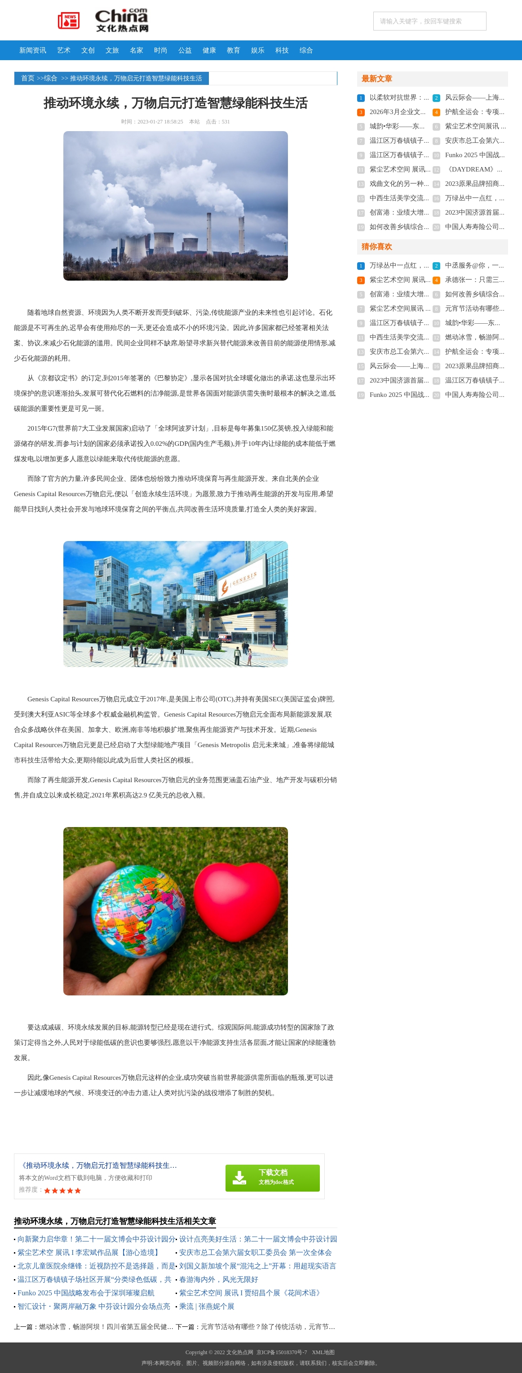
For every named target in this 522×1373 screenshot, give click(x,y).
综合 (306, 50)
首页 (28, 78)
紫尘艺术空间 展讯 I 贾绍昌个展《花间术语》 (251, 1293)
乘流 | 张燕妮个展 (206, 1306)
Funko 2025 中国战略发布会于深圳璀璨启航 (86, 1293)
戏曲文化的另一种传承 (403, 183)
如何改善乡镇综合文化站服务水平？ (424, 226)
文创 (88, 50)
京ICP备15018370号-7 (282, 1352)
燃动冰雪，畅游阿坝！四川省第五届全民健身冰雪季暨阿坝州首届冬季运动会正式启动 (167, 1326)
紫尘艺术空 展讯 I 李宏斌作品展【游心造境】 (90, 1252)
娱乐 (258, 50)
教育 (233, 50)
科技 (282, 50)
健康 (209, 50)
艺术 (64, 50)
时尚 (161, 50)
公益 (185, 50)
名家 (136, 50)
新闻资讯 (32, 50)
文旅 (112, 50)
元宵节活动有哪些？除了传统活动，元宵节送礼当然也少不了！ (295, 1326)
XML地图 (323, 1352)
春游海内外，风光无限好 (218, 1279)
